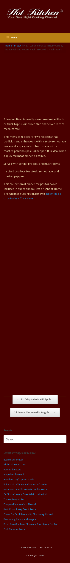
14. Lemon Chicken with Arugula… (35, 412)
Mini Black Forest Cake (15, 464)
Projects (19, 45)
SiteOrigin (32, 555)
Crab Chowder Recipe (14, 529)
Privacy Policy (45, 547)
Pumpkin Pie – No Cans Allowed (20, 504)
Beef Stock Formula (13, 459)
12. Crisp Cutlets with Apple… (35, 399)
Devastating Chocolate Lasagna (20, 519)
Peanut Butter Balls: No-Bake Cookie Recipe (25, 489)
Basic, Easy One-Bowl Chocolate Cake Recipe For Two (31, 524)
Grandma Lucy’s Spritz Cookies (19, 479)
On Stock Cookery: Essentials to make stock (26, 494)
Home (8, 45)
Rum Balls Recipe (12, 469)
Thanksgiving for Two (14, 499)
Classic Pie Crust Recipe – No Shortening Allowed (28, 514)
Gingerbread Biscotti (14, 474)
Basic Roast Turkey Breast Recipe (20, 509)
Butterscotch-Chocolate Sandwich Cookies (25, 484)
